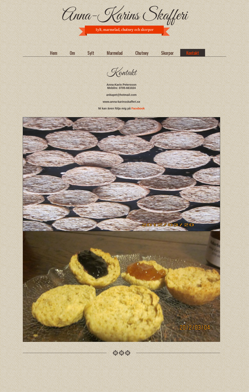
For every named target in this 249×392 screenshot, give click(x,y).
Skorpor (167, 53)
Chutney (142, 53)
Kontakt (192, 53)
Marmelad (115, 53)
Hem (53, 53)
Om (72, 53)
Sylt (90, 53)
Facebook (138, 108)
